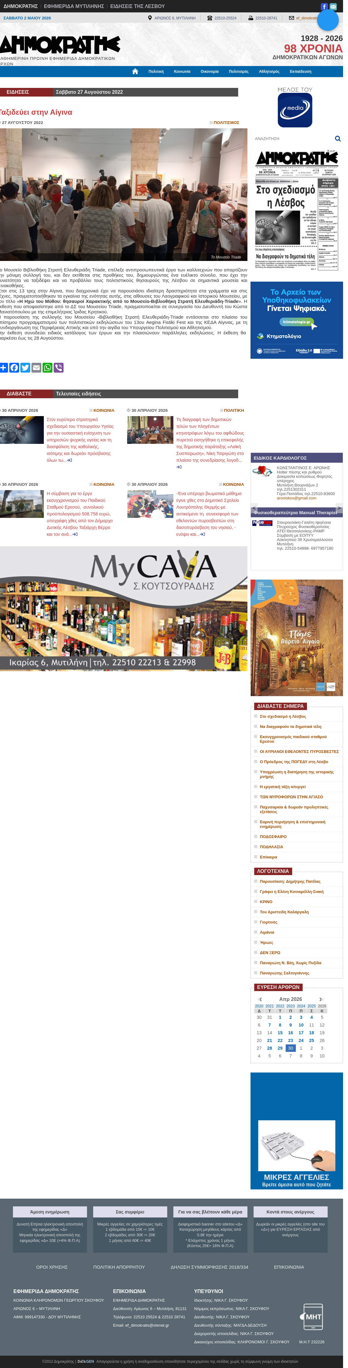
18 (311, 1032)
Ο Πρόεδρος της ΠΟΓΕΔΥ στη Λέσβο (294, 761)
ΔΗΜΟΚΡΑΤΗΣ (21, 6)
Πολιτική (156, 71)
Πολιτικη (234, 410)
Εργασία (46, 82)
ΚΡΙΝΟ (266, 901)
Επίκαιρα (268, 857)
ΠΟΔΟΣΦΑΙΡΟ (273, 836)
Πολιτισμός (239, 71)
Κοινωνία (182, 71)
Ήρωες (266, 942)
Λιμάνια (267, 932)
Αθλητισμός (269, 71)
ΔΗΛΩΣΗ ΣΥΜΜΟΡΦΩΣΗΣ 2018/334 (209, 1267)
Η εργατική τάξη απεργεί (283, 786)
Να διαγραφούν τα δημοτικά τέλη (290, 726)
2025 (312, 1006)
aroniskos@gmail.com (297, 498)
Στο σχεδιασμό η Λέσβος (283, 716)
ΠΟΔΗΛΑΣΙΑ (272, 847)
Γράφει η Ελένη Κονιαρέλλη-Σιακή (292, 891)
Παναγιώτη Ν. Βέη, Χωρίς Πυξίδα (290, 963)
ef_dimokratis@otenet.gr (316, 18)
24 (301, 1040)
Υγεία (102, 82)
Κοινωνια (103, 410)
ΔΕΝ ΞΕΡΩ (270, 952)
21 (269, 1040)
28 (269, 1048)
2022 (280, 1006)
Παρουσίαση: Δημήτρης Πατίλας (290, 881)
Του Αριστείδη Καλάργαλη (284, 912)
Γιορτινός (269, 922)
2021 (270, 1006)
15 (280, 1032)
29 (280, 1048)
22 (280, 1040)
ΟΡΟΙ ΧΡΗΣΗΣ (52, 1267)
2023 (291, 1006)
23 (290, 1040)
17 (301, 1032)
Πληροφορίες (176, 82)
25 (311, 1040)
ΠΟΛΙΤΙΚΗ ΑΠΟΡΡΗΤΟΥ (119, 1267)
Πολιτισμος (226, 122)
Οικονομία (210, 71)
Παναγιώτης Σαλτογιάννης (284, 973)
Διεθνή (148, 82)
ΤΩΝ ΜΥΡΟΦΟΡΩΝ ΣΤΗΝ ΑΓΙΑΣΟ (291, 797)
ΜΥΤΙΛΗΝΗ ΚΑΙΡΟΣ (297, 1097)
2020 (259, 1006)
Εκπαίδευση (301, 71)
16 (290, 1032)
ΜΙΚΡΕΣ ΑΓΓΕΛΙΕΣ (297, 1176)
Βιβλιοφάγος (76, 82)
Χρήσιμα (124, 82)
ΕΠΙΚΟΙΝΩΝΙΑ (289, 1267)
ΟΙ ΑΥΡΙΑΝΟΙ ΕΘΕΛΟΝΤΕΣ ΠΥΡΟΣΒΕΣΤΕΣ (299, 751)
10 (301, 1025)
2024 (301, 1006)
